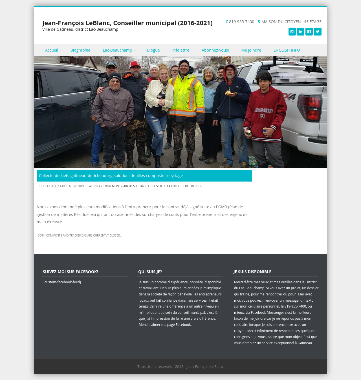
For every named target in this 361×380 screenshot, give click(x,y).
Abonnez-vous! (215, 50)
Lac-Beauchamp (117, 50)
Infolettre (181, 50)
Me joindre (251, 50)
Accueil (51, 50)
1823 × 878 (100, 186)
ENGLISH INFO (287, 50)
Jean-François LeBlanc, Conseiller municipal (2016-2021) (127, 22)
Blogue (153, 50)
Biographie (81, 50)
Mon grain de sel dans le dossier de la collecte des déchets (157, 186)
